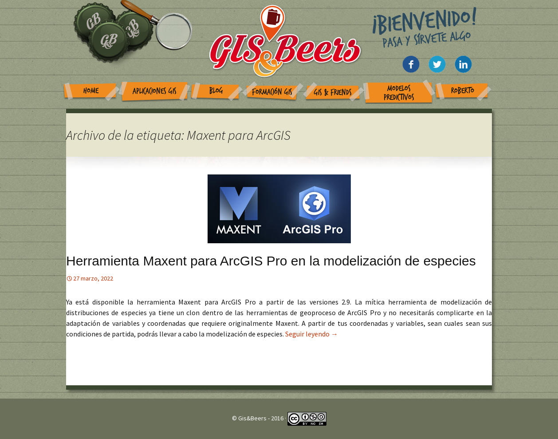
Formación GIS (272, 92)
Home (90, 90)
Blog (216, 90)
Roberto (462, 90)
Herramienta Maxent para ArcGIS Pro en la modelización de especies (271, 260)
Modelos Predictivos (399, 93)
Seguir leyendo (311, 333)
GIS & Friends (333, 92)
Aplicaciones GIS (155, 91)
